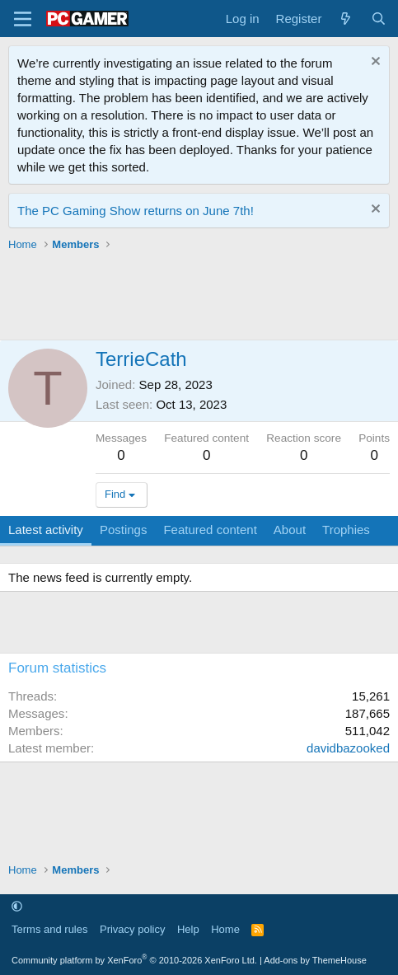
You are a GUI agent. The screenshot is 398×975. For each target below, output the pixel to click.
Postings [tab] (123, 530)
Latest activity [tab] (45, 530)
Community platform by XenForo (134, 960)
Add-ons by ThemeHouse (315, 960)
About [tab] (290, 530)
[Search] (379, 18)
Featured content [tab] (209, 530)
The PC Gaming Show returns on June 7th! (135, 211)
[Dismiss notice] (374, 63)
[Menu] (22, 18)
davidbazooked (348, 748)
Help (188, 929)
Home (225, 929)
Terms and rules (49, 929)
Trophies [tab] (346, 530)
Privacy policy (132, 929)
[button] (17, 906)
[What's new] (346, 18)
